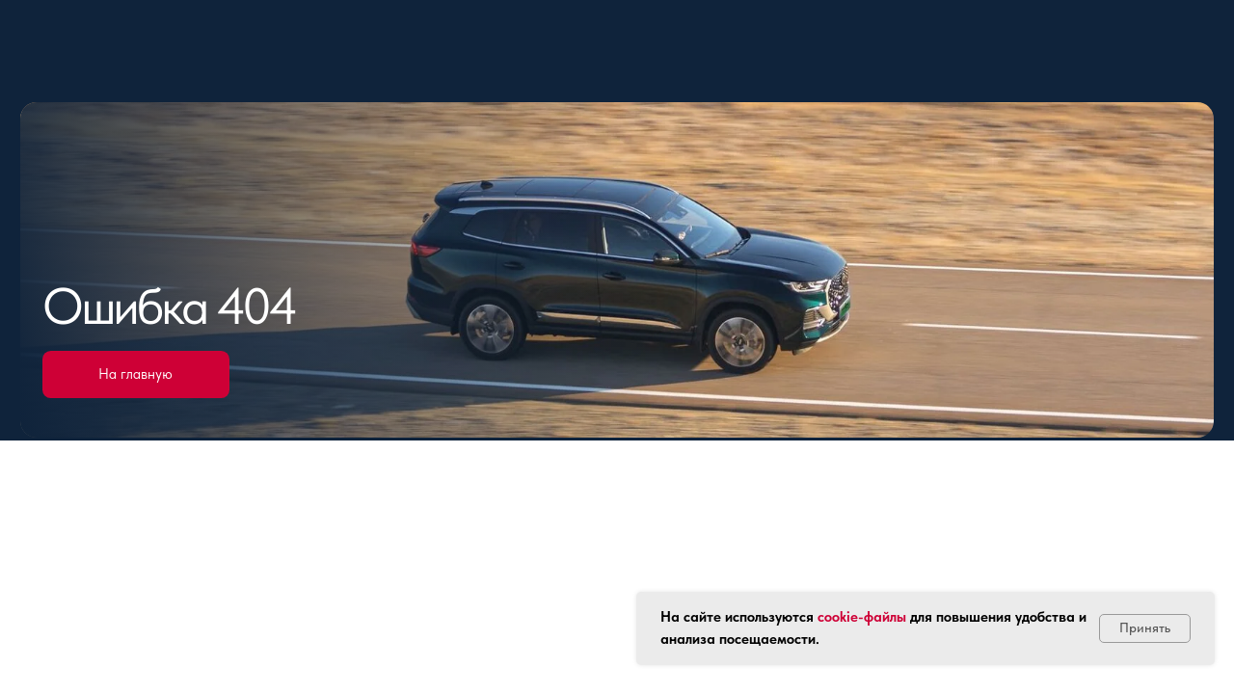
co (825, 617)
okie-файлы (869, 617)
